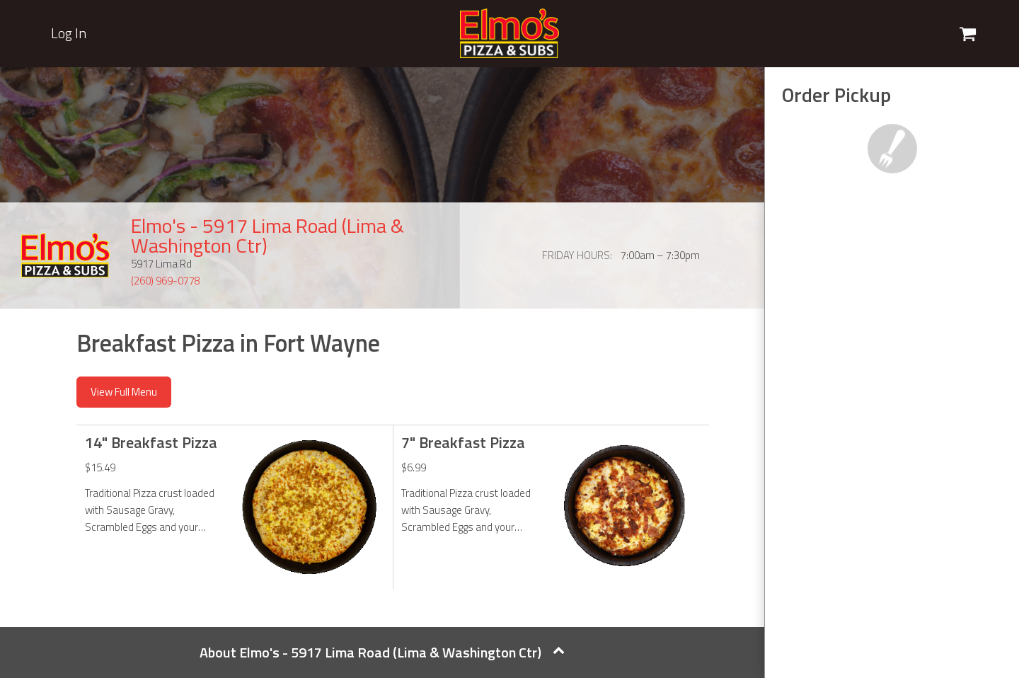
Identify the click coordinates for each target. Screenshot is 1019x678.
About (382, 652)
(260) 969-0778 (165, 280)
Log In (68, 33)
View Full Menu (124, 392)
